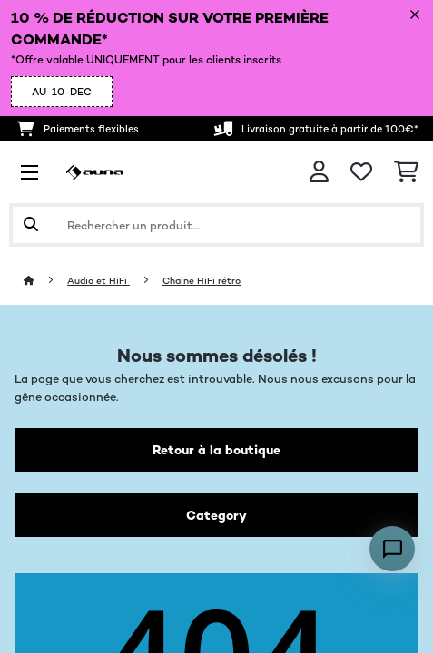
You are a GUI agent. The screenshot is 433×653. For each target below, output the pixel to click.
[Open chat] (392, 548)
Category (216, 515)
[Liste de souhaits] (361, 172)
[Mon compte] (319, 172)
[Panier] (406, 172)
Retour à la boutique (216, 450)
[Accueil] (45, 281)
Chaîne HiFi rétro (201, 281)
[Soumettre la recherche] (31, 225)
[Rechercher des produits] (216, 225)
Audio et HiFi (98, 281)
